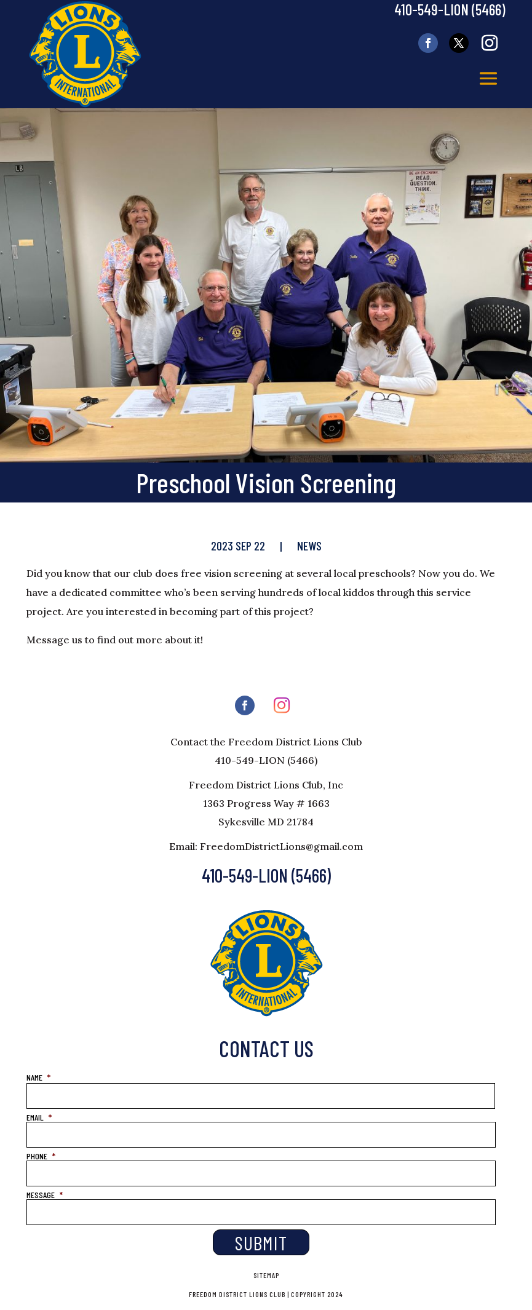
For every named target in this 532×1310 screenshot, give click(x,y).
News (309, 545)
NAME (38, 1077)
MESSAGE (44, 1194)
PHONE (40, 1156)
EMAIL (39, 1117)
